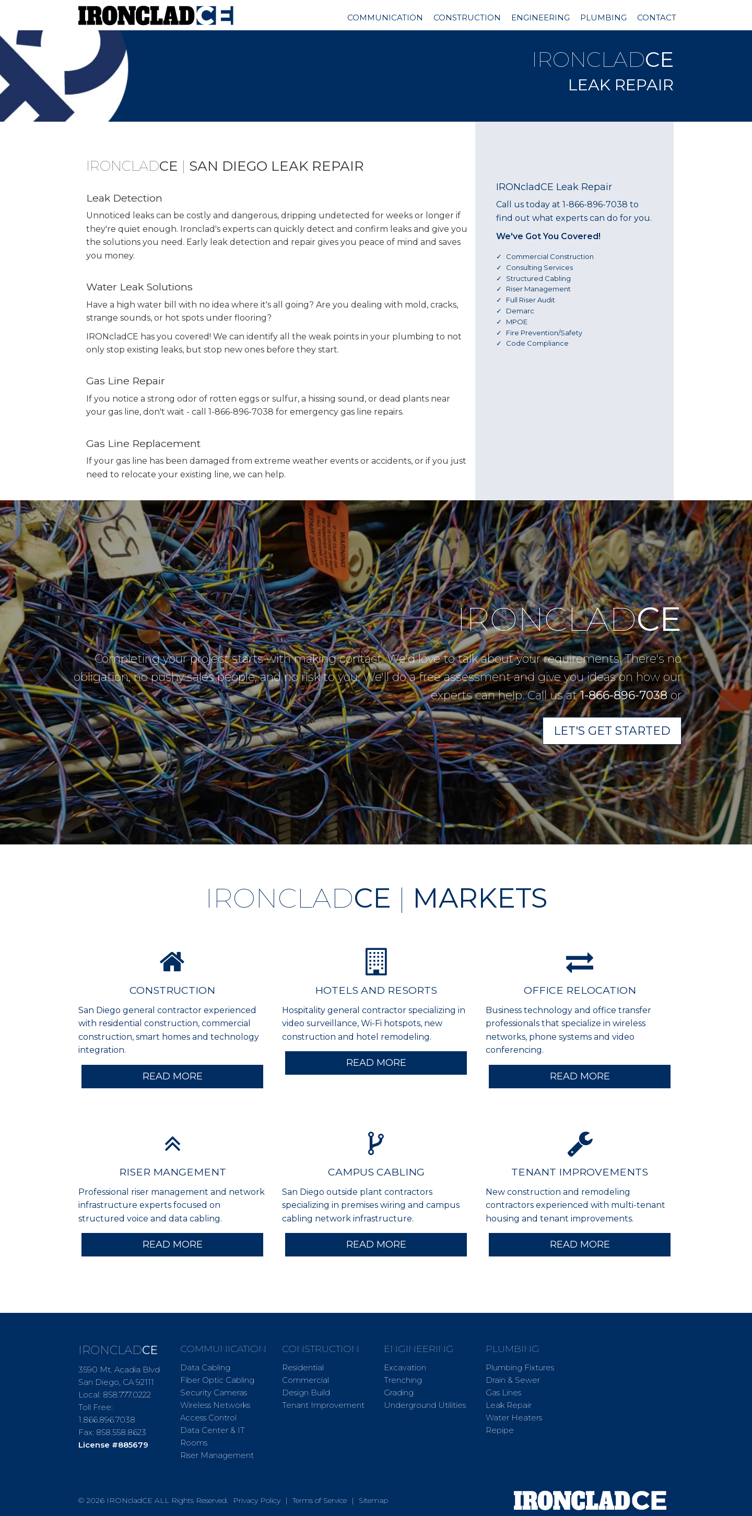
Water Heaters (514, 1418)
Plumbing (603, 17)
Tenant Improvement (323, 1405)
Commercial (305, 1380)
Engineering (540, 17)
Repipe (500, 1430)
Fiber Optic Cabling (217, 1380)
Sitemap (373, 1500)
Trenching (403, 1380)
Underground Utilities (425, 1405)
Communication (385, 17)
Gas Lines (503, 1392)
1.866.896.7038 (106, 1420)
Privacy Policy (256, 1500)
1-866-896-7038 (595, 204)
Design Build (306, 1392)
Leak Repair (509, 1405)
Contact (656, 17)
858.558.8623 (121, 1432)
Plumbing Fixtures (520, 1367)
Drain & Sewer (513, 1380)
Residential (303, 1367)
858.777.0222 (127, 1395)
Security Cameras (213, 1392)
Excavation (405, 1367)
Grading (399, 1392)
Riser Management (217, 1455)
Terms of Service (319, 1500)
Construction (467, 17)
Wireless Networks (215, 1405)
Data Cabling (205, 1367)
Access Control (208, 1418)
